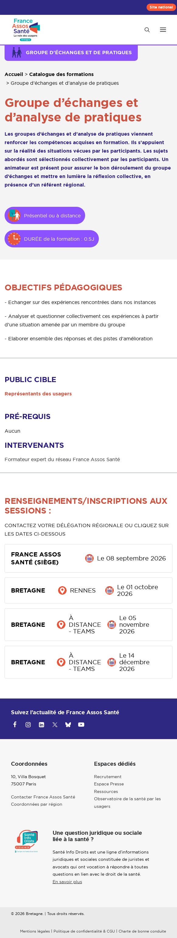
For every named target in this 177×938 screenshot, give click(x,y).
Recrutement (108, 776)
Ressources (106, 791)
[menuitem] (161, 7)
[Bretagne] (27, 30)
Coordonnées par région (36, 804)
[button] (163, 30)
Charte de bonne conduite (142, 931)
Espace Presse (109, 783)
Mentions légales (35, 931)
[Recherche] (144, 29)
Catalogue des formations (61, 74)
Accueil (14, 74)
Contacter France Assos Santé (43, 796)
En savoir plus (67, 881)
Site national (161, 7)
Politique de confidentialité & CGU (84, 931)
